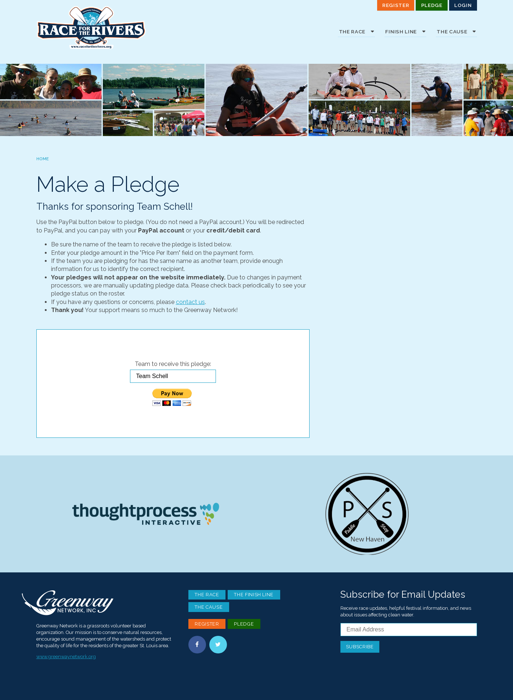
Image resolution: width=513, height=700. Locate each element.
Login (463, 5)
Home (42, 158)
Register (395, 5)
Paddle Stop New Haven (367, 513)
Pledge (431, 5)
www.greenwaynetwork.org (66, 656)
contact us (190, 301)
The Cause (209, 607)
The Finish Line (254, 594)
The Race (207, 594)
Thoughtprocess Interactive (145, 513)
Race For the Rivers (91, 27)
